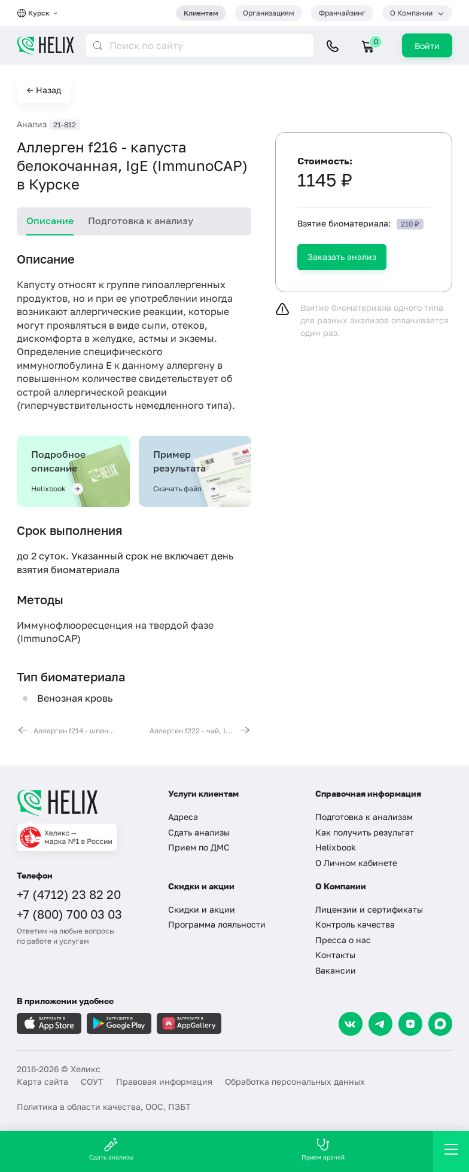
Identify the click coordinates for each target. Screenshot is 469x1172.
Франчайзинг (342, 12)
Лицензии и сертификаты (369, 909)
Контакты (335, 955)
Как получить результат (364, 832)
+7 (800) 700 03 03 (69, 914)
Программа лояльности (217, 924)
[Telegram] (380, 1024)
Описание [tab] (50, 221)
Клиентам (201, 12)
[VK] (351, 1024)
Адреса (183, 817)
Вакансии (335, 970)
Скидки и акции (201, 909)
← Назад (44, 90)
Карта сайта (42, 1081)
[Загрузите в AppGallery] (189, 1023)
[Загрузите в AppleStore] (49, 1023)
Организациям (268, 12)
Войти (427, 46)
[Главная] (83, 802)
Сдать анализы (199, 832)
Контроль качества (355, 924)
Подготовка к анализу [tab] (140, 221)
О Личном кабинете (356, 863)
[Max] (440, 1024)
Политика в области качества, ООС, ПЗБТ (104, 1106)
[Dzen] (410, 1024)
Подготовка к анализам (364, 817)
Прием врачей (323, 1149)
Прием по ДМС (199, 847)
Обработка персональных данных (295, 1081)
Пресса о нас (343, 940)
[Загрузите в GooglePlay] (119, 1023)
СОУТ (92, 1081)
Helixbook (335, 847)
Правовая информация (164, 1081)
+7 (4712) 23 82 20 (69, 894)
